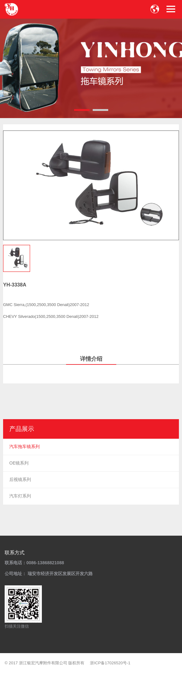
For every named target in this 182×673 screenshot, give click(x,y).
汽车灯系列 (20, 495)
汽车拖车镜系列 (24, 446)
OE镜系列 (19, 462)
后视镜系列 (20, 479)
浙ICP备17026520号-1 (110, 663)
